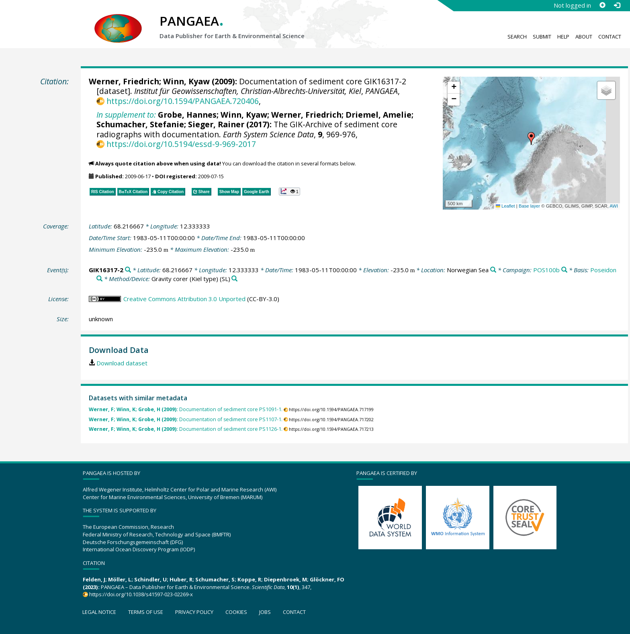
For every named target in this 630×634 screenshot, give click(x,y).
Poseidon (603, 270)
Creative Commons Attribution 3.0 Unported (184, 299)
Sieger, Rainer (216, 124)
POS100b (546, 270)
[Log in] (617, 5)
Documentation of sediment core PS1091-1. (185, 409)
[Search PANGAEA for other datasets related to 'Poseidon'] (99, 279)
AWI (614, 206)
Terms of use (145, 612)
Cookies (236, 612)
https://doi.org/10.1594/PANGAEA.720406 (182, 101)
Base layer (529, 206)
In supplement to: (126, 114)
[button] (531, 138)
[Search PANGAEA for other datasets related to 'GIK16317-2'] (128, 270)
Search (517, 36)
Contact (609, 36)
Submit (542, 36)
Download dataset (121, 363)
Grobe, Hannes (187, 114)
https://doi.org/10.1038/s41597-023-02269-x (141, 594)
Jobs (265, 612)
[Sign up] (602, 5)
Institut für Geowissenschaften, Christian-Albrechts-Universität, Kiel (247, 91)
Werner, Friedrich (124, 81)
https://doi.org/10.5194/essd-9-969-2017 (181, 144)
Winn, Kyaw (186, 81)
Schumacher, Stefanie (140, 124)
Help (563, 36)
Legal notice (99, 612)
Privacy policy (194, 612)
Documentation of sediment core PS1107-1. (185, 419)
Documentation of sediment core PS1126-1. (185, 429)
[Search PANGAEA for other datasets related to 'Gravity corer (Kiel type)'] (234, 279)
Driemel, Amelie (378, 114)
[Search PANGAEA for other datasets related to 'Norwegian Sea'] (493, 270)
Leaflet (505, 206)
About (583, 36)
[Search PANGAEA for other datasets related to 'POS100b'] (564, 270)
